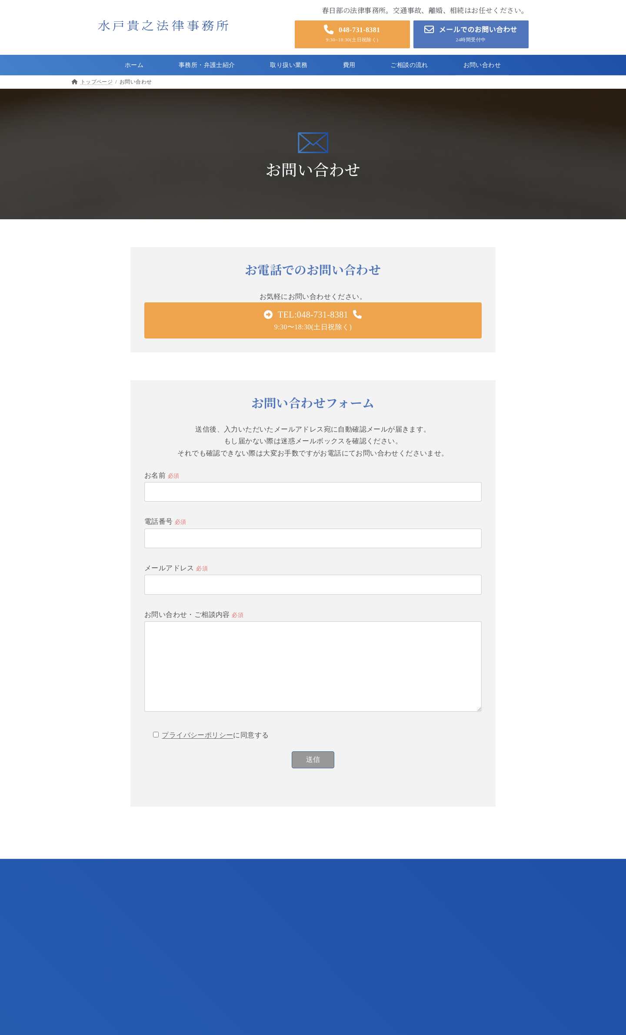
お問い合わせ (93, 1007)
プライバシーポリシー (197, 750)
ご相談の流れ (93, 976)
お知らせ (88, 991)
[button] (352, 34)
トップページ (93, 916)
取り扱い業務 (93, 946)
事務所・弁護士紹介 (101, 931)
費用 (82, 961)
